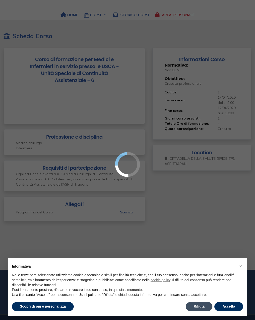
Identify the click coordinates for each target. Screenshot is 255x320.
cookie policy (160, 280)
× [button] (240, 266)
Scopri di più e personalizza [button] (43, 306)
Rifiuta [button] (199, 306)
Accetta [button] (228, 306)
